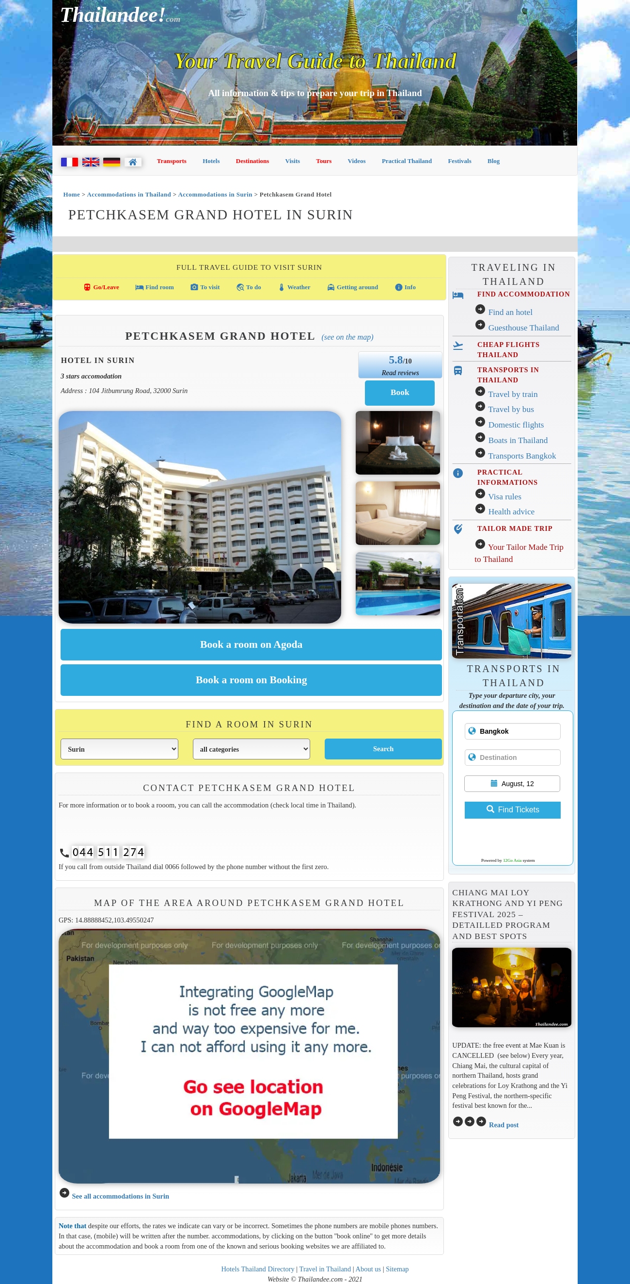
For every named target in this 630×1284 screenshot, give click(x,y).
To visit (205, 287)
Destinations (252, 161)
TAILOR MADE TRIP (514, 528)
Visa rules (504, 496)
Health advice (511, 511)
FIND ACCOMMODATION (523, 294)
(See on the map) (347, 337)
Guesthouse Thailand (523, 327)
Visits (292, 161)
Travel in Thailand (325, 1269)
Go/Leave (101, 287)
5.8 (396, 359)
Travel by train (512, 394)
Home (71, 194)
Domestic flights (516, 424)
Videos (357, 161)
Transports (172, 161)
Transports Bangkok (522, 456)
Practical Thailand (407, 161)
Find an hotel (510, 312)
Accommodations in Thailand (129, 194)
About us (368, 1269)
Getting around (352, 287)
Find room (154, 287)
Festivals (459, 161)
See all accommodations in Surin (120, 1196)
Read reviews (400, 373)
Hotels (211, 161)
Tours (323, 161)
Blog (494, 161)
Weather (294, 287)
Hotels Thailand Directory (257, 1269)
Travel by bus (511, 409)
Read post (504, 1125)
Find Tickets (513, 810)
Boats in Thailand (518, 440)
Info (405, 287)
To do (248, 287)
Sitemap (397, 1269)
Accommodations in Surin (215, 194)
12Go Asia (512, 860)
